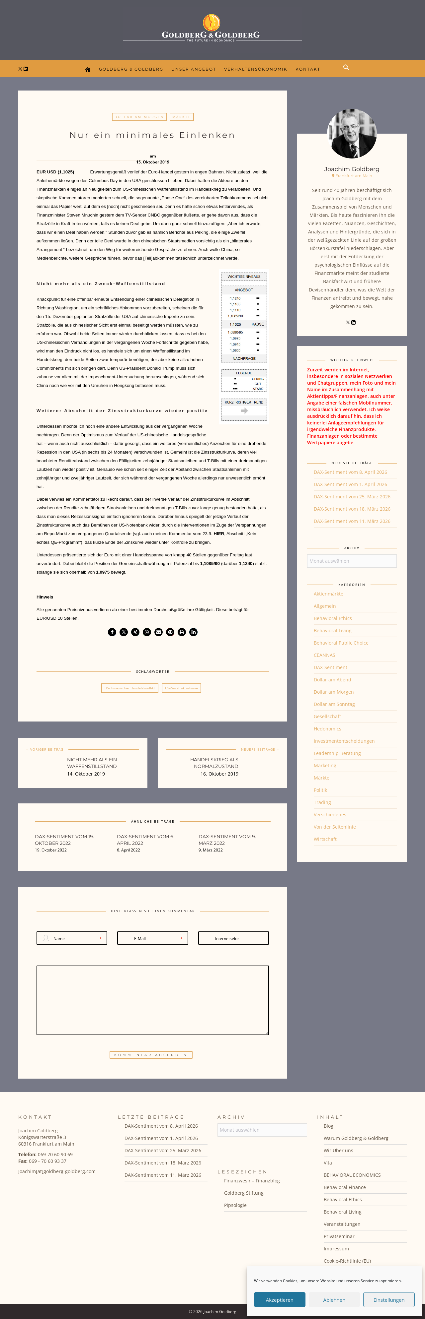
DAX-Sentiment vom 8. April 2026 (350, 472)
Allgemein (325, 606)
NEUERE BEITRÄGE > (260, 749)
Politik (320, 790)
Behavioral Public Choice (341, 643)
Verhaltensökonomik (256, 69)
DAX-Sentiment (330, 667)
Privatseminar (339, 1236)
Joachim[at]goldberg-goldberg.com (57, 1171)
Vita (328, 1163)
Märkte (181, 116)
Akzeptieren (280, 1299)
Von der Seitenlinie (335, 827)
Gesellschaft (327, 716)
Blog (328, 1126)
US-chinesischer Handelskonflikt (130, 688)
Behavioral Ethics (333, 618)
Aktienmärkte (328, 594)
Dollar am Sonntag (334, 704)
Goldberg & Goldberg (131, 69)
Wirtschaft (325, 839)
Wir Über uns (338, 1150)
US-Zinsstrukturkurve (181, 688)
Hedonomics (327, 728)
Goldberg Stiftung (244, 1193)
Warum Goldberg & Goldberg (356, 1138)
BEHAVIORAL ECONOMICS (352, 1175)
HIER (218, 533)
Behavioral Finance (345, 1187)
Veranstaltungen (342, 1224)
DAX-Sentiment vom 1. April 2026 (350, 484)
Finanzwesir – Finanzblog (252, 1180)
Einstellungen (389, 1299)
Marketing (325, 765)
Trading (322, 802)
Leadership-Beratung (337, 753)
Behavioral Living (333, 630)
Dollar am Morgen (139, 116)
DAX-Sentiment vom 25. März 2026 (352, 496)
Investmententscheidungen (344, 741)
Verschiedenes (330, 814)
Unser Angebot (193, 69)
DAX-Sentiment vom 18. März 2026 (352, 509)
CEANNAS (324, 655)
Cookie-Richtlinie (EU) (347, 1261)
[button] (348, 73)
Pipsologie (235, 1205)
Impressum (336, 1248)
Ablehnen (334, 1299)
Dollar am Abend (332, 679)
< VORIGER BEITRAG (45, 749)
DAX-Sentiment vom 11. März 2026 (352, 521)
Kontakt (308, 69)
